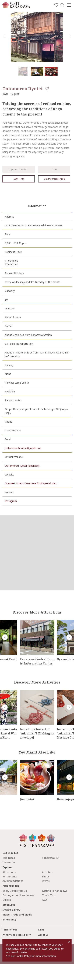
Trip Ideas (8, 857)
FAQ (44, 899)
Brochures (8, 904)
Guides (6, 899)
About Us (43, 934)
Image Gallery (11, 909)
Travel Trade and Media (17, 914)
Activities (47, 872)
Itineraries (8, 862)
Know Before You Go (14, 890)
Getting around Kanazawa (18, 895)
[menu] (69, 5)
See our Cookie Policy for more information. (31, 956)
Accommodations (12, 881)
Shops (45, 876)
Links (41, 929)
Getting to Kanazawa (55, 890)
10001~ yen (18, 178)
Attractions (9, 872)
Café (54, 169)
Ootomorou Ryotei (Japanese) (22, 465)
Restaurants (9, 876)
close (69, 942)
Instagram (11, 501)
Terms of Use (9, 929)
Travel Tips (48, 895)
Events (46, 881)
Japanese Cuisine (18, 169)
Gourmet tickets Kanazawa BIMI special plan (30, 483)
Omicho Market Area (54, 178)
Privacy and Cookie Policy (16, 934)
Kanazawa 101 (51, 857)
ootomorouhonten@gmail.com (23, 448)
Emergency (9, 919)
